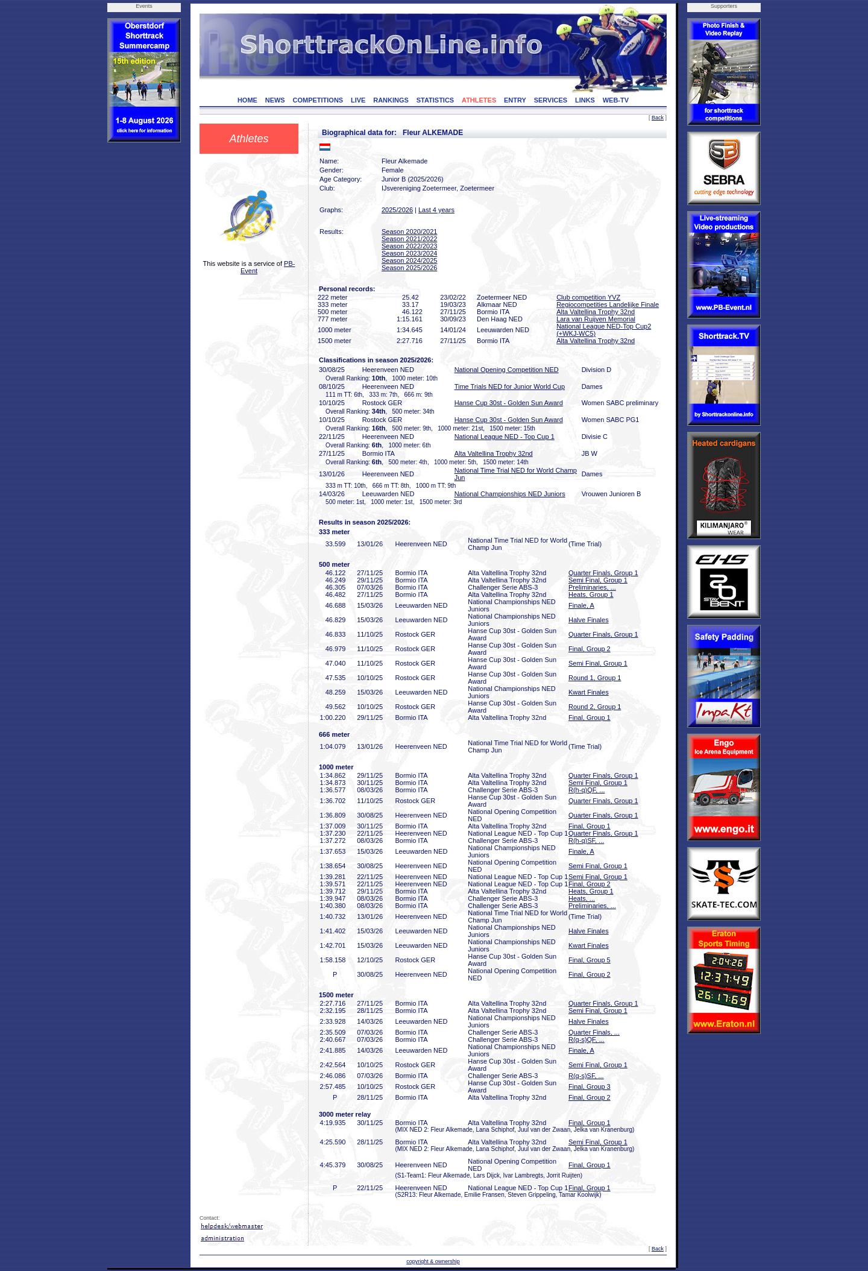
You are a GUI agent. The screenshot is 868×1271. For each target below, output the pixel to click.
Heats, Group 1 (591, 594)
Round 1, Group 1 (594, 677)
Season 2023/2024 (409, 253)
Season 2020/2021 (409, 231)
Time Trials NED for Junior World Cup (509, 386)
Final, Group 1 (589, 717)
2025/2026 (397, 209)
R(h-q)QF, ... (586, 789)
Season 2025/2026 (409, 267)
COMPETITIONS (317, 100)
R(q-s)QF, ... (586, 1039)
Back (658, 118)
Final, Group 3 (589, 1086)
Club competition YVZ (588, 297)
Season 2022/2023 (409, 246)
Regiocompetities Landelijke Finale (607, 304)
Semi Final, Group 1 (597, 580)
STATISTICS (435, 100)
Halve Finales (588, 619)
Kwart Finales (588, 692)
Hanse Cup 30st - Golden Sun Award (508, 402)
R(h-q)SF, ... (586, 840)
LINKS (585, 100)
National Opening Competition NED (506, 369)
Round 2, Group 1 (594, 706)
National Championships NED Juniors (509, 493)
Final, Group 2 (589, 648)
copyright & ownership (433, 1261)
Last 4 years (436, 209)
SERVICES (550, 100)
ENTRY (515, 100)
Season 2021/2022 (409, 238)
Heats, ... (581, 898)
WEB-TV (616, 100)
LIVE (358, 100)
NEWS (275, 100)
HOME (247, 100)
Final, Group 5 (589, 960)
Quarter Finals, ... (594, 1032)
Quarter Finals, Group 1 (603, 572)
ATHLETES (479, 100)
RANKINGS (391, 100)
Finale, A (581, 605)
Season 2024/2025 (409, 260)
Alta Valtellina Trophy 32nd (595, 311)
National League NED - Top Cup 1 (504, 436)
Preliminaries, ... (592, 587)
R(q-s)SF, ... (586, 1075)
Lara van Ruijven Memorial (595, 319)
